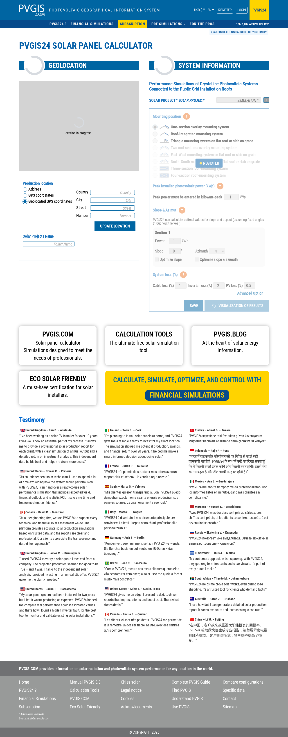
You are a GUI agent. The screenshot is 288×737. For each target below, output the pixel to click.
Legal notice (131, 690)
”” (177, 100)
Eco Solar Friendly (85, 707)
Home (24, 682)
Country (82, 192)
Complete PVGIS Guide (191, 682)
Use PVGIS (180, 707)
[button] (168, 24)
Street (81, 207)
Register (225, 10)
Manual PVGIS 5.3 (85, 682)
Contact (229, 698)
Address (34, 189)
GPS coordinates (41, 195)
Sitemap (230, 707)
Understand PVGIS (187, 698)
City (79, 199)
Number (82, 215)
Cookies (127, 698)
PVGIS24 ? (27, 690)
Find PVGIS (181, 690)
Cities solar (130, 682)
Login (241, 10)
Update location (115, 226)
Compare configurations (243, 682)
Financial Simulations (187, 395)
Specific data (234, 690)
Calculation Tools (84, 690)
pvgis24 (259, 10)
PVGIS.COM (80, 698)
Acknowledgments (136, 707)
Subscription (29, 707)
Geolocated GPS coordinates (48, 201)
